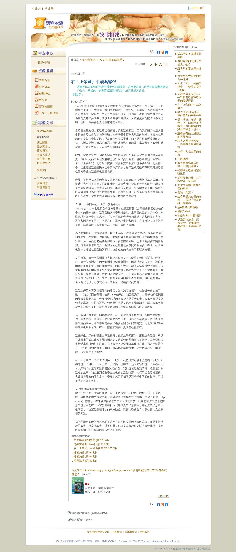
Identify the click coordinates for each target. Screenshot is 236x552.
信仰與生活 (43, 162)
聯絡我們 (144, 531)
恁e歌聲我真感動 (187, 207)
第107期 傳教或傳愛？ (111, 59)
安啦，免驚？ (185, 192)
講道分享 (42, 80)
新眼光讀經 (44, 106)
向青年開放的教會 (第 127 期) (91, 440)
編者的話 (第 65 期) (85, 452)
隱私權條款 (131, 531)
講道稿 (41, 170)
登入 (38, 8)
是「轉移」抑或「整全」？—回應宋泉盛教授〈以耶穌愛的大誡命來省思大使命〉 (189, 124)
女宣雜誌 (42, 183)
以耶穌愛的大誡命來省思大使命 (189, 63)
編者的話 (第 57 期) (85, 456)
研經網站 (42, 93)
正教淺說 (182, 158)
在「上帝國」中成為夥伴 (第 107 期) (95, 448)
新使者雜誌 (43, 187)
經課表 (41, 100)
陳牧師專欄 (44, 131)
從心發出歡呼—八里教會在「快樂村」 (189, 179)
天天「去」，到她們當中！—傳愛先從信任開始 (189, 86)
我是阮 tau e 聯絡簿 (189, 215)
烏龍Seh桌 (183, 211)
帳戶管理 (44, 62)
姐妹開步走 (43, 146)
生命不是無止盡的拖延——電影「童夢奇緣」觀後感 (189, 200)
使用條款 (117, 531)
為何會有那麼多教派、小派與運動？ (188, 164)
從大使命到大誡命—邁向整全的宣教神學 (189, 114)
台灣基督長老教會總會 (98, 531)
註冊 (51, 8)
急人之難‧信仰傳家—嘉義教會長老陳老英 (189, 144)
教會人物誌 (43, 154)
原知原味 (42, 150)
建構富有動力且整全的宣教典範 (189, 135)
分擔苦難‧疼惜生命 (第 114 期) (91, 444)
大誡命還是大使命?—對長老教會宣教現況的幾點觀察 (189, 97)
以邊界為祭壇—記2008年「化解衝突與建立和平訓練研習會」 (189, 224)
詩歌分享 (42, 86)
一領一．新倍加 (46, 113)
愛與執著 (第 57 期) (85, 460)
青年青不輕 (43, 158)
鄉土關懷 (42, 142)
